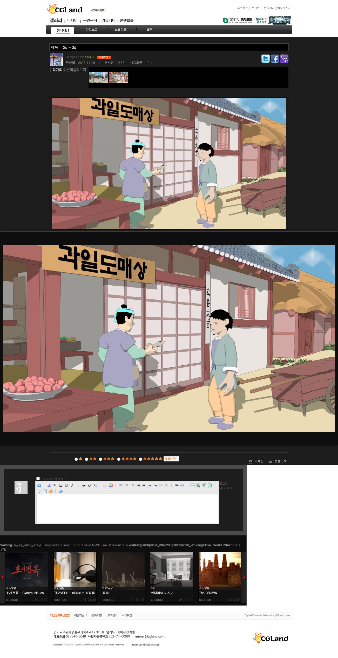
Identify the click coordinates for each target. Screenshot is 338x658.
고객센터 (242, 8)
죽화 (106, 592)
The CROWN (208, 592)
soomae (12, 599)
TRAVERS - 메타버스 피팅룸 (74, 592)
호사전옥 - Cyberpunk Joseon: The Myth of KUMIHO (44, 592)
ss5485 (90, 57)
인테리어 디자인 (162, 592)
